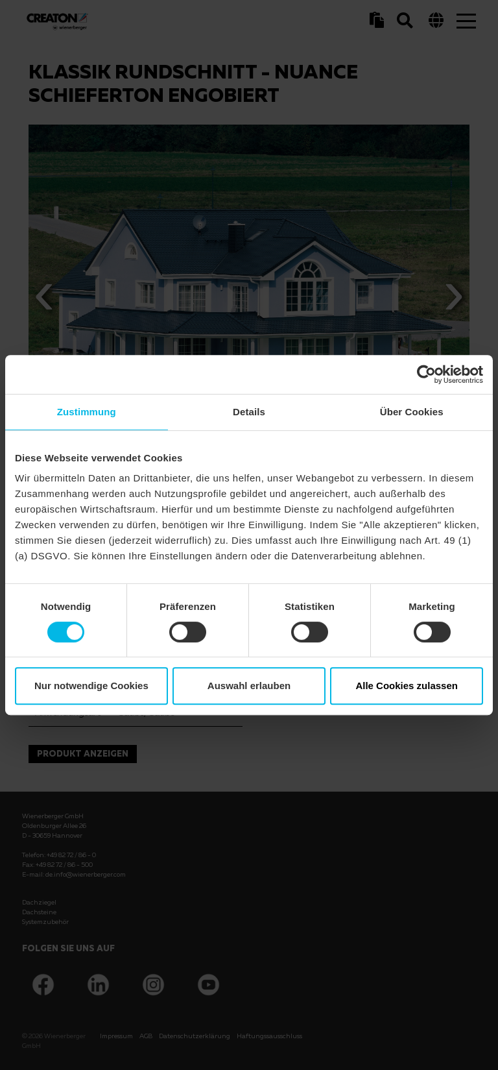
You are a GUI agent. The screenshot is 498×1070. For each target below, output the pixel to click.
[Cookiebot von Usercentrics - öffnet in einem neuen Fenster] (426, 374)
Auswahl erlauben (249, 685)
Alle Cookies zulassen (406, 685)
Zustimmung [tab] (86, 411)
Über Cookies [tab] (412, 411)
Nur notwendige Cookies (91, 685)
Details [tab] (249, 411)
